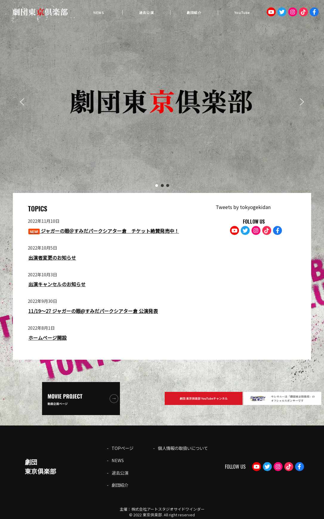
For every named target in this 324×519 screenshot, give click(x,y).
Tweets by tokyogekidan (243, 207)
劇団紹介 (194, 12)
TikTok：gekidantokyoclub (303, 11)
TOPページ (122, 448)
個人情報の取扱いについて (183, 448)
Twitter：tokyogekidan (281, 11)
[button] (22, 102)
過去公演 (146, 12)
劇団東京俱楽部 (40, 466)
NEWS (98, 12)
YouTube (242, 12)
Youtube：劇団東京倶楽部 (271, 11)
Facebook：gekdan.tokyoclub (314, 11)
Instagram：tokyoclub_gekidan (292, 11)
